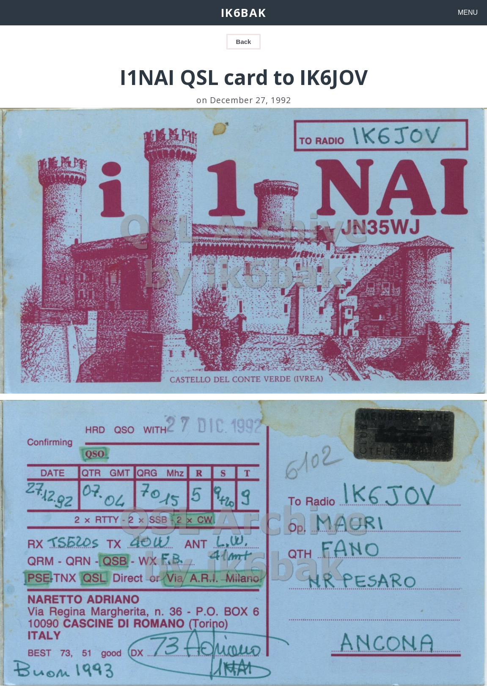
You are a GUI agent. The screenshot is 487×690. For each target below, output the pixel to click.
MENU (468, 12)
